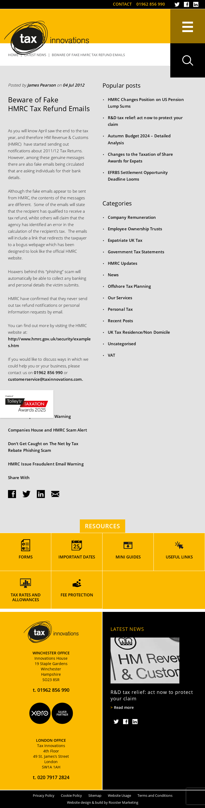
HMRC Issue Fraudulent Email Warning (46, 464)
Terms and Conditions (154, 795)
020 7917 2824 (53, 777)
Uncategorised (122, 343)
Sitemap (94, 795)
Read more (124, 707)
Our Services (120, 297)
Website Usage (119, 795)
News (113, 274)
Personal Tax (120, 309)
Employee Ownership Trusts (135, 228)
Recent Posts (120, 320)
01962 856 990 (150, 4)
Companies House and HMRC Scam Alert (47, 430)
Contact (122, 4)
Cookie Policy (71, 795)
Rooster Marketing (123, 802)
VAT (111, 355)
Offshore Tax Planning (129, 286)
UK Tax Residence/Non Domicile (139, 332)
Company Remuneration (132, 217)
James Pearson (41, 85)
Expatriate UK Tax (125, 240)
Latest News (127, 629)
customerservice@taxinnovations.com (45, 379)
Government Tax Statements (136, 251)
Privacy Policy (43, 795)
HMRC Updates (122, 263)
